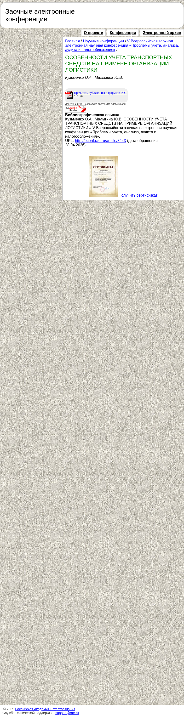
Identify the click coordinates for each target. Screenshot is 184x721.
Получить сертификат (138, 195)
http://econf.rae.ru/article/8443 (100, 141)
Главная (72, 41)
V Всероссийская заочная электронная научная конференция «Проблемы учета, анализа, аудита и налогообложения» (122, 45)
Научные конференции (103, 41)
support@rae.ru (67, 713)
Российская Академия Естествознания (45, 709)
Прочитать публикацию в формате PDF (100, 93)
